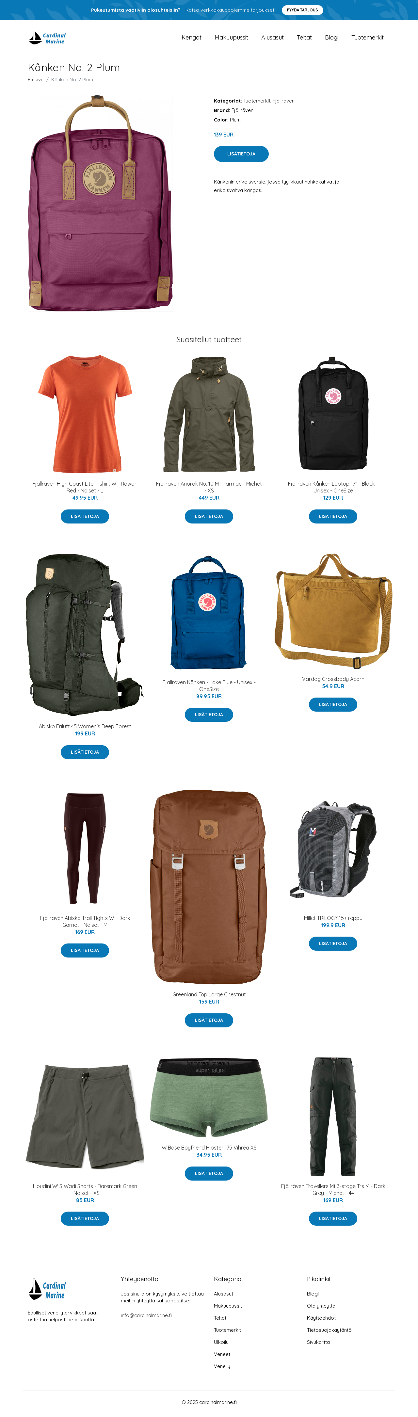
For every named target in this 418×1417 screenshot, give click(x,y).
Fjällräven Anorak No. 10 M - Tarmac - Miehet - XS (209, 490)
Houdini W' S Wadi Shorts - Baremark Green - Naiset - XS (85, 1193)
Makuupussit (231, 39)
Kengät (191, 39)
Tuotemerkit (367, 39)
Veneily (222, 1370)
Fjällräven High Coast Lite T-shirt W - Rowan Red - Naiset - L (84, 490)
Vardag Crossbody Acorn (333, 682)
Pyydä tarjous (302, 10)
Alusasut (272, 39)
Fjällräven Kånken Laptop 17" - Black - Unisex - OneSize (333, 490)
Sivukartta (318, 1346)
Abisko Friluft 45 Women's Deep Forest (85, 730)
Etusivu (35, 83)
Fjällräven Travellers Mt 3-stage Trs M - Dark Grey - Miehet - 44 (333, 1193)
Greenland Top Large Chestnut (209, 998)
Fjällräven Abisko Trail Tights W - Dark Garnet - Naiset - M (85, 924)
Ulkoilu (221, 1346)
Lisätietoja (241, 157)
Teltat (304, 39)
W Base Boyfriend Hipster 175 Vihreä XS (209, 1151)
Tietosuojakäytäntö (329, 1333)
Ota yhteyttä (321, 1309)
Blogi (331, 39)
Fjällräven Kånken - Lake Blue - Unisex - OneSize (209, 689)
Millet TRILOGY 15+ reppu (333, 921)
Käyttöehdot (321, 1321)
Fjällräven (284, 104)
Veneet (222, 1358)
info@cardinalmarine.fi (146, 1319)
